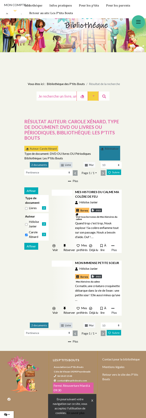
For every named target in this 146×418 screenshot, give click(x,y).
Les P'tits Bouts (66, 360)
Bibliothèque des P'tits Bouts (66, 84)
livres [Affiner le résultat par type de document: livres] (33, 208)
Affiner (31, 191)
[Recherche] (56, 96)
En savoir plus (76, 413)
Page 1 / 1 (88, 173)
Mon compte (15, 5)
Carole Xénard (33, 234)
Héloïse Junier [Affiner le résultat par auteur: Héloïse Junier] (34, 224)
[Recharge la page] (111, 165)
